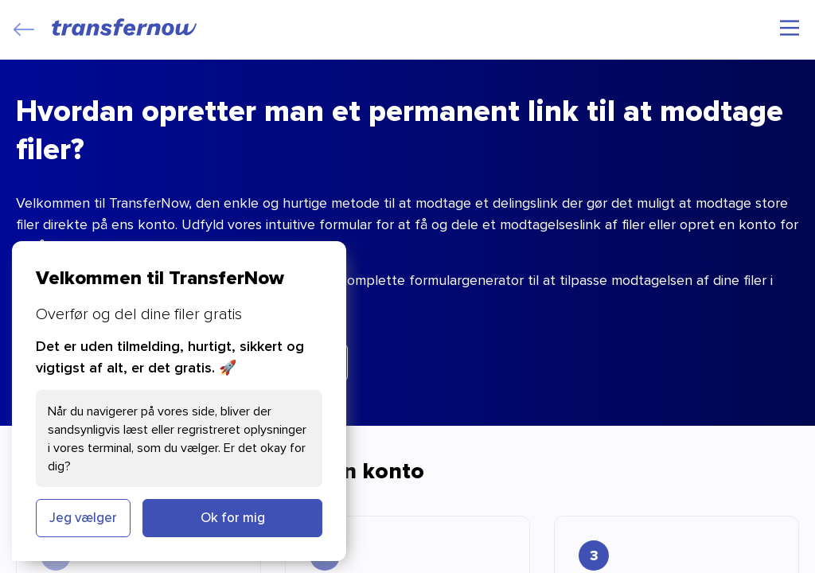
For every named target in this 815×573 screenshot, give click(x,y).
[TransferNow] (125, 27)
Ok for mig (233, 517)
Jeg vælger (83, 517)
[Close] (24, 29)
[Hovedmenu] (789, 28)
